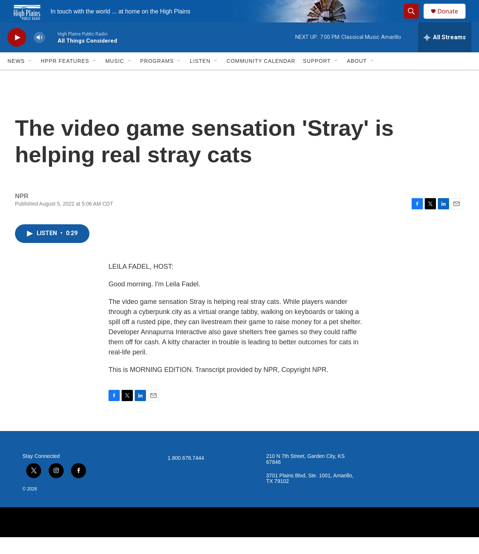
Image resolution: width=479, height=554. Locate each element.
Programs (157, 78)
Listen (200, 78)
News (16, 78)
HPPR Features (65, 78)
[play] (17, 54)
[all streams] (445, 54)
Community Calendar (260, 78)
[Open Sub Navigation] (30, 78)
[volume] (39, 54)
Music (114, 78)
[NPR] (239, 539)
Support (316, 78)
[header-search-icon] (414, 19)
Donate (452, 20)
